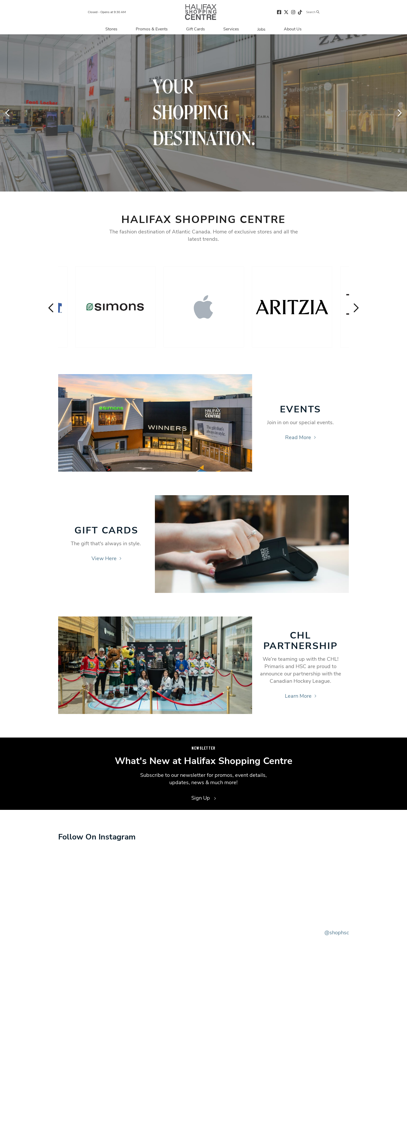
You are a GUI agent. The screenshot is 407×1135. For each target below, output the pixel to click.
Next (399, 113)
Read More (300, 437)
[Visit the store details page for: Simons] (115, 306)
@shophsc (336, 932)
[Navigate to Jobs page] (261, 29)
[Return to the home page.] (200, 12)
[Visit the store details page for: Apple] (204, 306)
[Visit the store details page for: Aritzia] (292, 306)
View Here (106, 558)
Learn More (300, 696)
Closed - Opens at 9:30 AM (107, 12)
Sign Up (203, 797)
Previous (8, 113)
